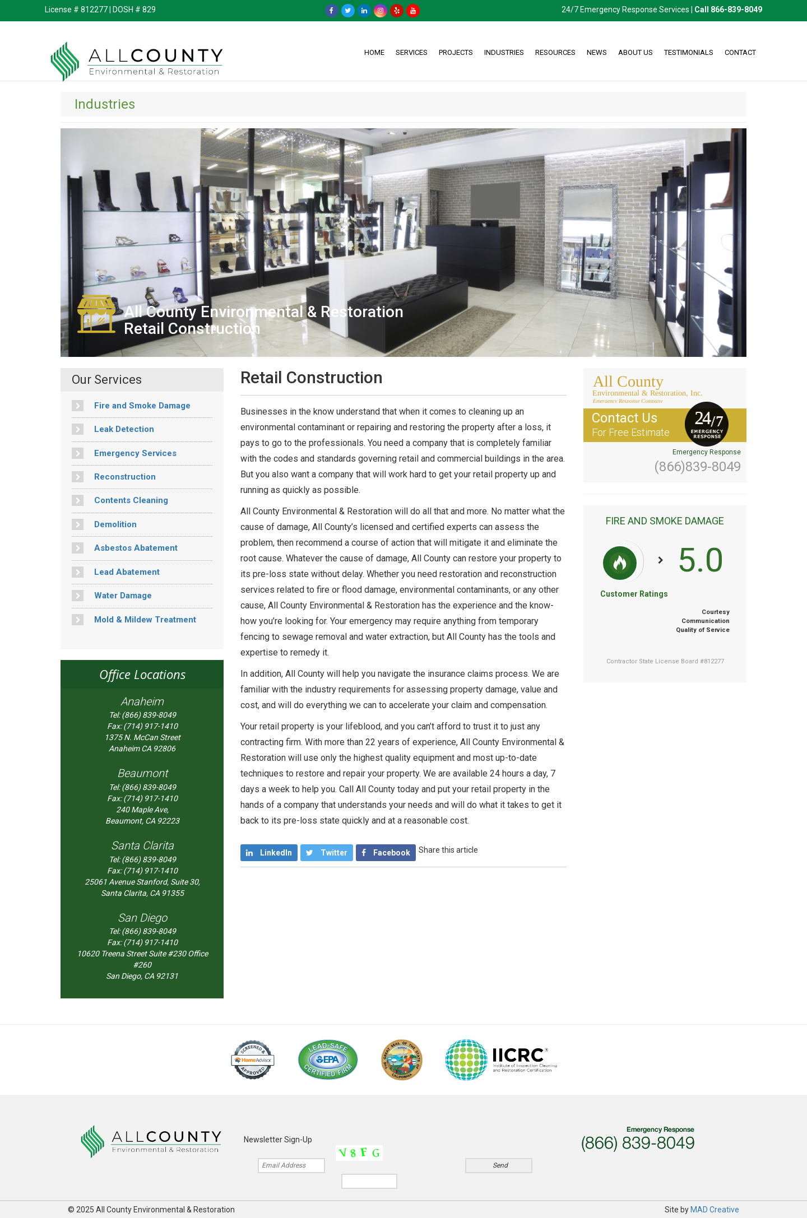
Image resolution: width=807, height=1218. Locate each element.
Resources (555, 52)
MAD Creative (714, 1209)
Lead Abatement (116, 572)
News (597, 52)
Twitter (326, 852)
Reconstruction (114, 477)
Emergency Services (124, 453)
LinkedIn (269, 852)
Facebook (385, 852)
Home (374, 52)
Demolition (104, 524)
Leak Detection (113, 429)
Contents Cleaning (120, 500)
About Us (635, 52)
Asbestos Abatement (125, 548)
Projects (456, 52)
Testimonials (688, 52)
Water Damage (112, 596)
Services (412, 52)
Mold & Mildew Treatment (134, 620)
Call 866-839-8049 (728, 9)
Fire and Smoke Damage (131, 406)
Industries (504, 52)
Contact (740, 52)
